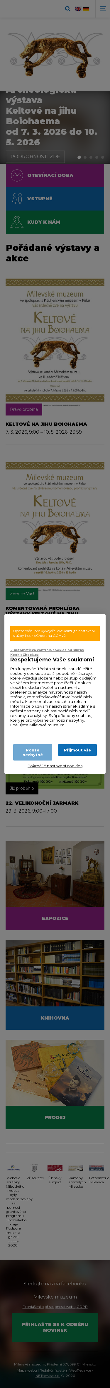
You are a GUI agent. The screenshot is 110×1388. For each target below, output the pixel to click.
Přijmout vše (77, 750)
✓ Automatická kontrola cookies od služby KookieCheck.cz (47, 652)
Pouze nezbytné (33, 752)
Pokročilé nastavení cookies (55, 765)
